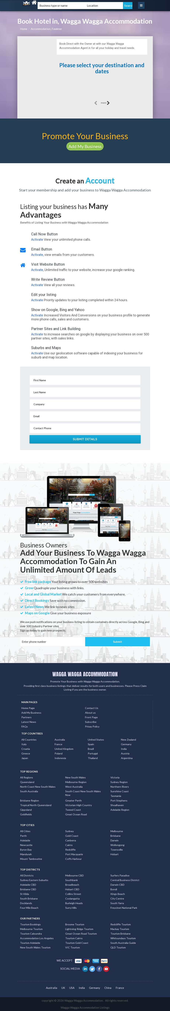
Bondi (113, 889)
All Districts (27, 875)
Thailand (93, 758)
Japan (24, 758)
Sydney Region (119, 782)
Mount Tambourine (31, 858)
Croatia (25, 748)
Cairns (69, 845)
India (124, 748)
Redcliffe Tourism (120, 924)
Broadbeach (72, 884)
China (107, 987)
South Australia (29, 791)
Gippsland (26, 809)
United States (96, 739)
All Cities (25, 831)
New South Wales (75, 777)
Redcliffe (70, 849)
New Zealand (128, 739)
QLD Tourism (118, 947)
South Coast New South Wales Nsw (83, 793)
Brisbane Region (29, 800)
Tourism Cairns (74, 938)
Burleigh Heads (74, 903)
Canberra (70, 840)
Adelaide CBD (28, 884)
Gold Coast (71, 835)
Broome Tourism (74, 924)
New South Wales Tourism (35, 947)
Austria (125, 753)
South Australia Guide (123, 942)
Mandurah (26, 854)
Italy (24, 744)
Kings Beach (117, 893)
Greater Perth (73, 800)
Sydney (69, 831)
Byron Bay (26, 849)
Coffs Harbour (73, 858)
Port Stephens (118, 800)
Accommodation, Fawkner (46, 28)
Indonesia (60, 758)
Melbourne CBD (74, 875)
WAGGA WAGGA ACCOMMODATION (85, 674)
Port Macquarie (74, 854)
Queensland (27, 782)
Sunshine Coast (119, 791)
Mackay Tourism (119, 929)
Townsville (116, 849)
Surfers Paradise (119, 875)
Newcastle (26, 845)
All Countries (29, 739)
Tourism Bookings (30, 924)
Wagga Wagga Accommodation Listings (85, 1007)
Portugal (93, 753)
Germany (126, 744)
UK (63, 987)
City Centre (117, 898)
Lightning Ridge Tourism (79, 929)
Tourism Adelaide (30, 942)
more (105, 103)
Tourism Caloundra (31, 933)
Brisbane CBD (28, 889)
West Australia (74, 786)
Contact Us (91, 708)
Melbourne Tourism (31, 929)
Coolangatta (72, 898)
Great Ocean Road (76, 814)
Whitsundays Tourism (123, 938)
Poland (59, 753)
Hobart (114, 854)
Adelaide (25, 840)
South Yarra (117, 903)
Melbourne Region (75, 782)
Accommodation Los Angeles (37, 938)
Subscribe (90, 721)
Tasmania (115, 795)
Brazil (91, 748)
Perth (23, 835)
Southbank (71, 880)
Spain (91, 744)
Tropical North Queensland (35, 805)
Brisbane (115, 835)
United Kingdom (64, 748)
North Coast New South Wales (37, 786)
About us (90, 712)
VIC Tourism (72, 947)
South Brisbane (29, 898)
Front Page (91, 717)
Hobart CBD (72, 889)
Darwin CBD (117, 884)
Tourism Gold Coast (76, 942)
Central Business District (124, 880)
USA (71, 987)
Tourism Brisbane (120, 933)
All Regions (26, 777)
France (58, 744)
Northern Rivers (119, 786)
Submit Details (85, 439)
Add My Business (85, 146)
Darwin (114, 840)
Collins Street (73, 893)
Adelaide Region (119, 809)
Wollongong (117, 845)
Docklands (26, 903)
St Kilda (24, 893)
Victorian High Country (78, 805)
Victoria (114, 777)
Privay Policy (92, 726)
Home (23, 28)
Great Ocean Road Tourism (81, 933)
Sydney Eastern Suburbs (34, 880)
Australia (60, 739)
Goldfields (26, 814)
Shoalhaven (117, 805)
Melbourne (116, 831)
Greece (25, 753)
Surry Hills (71, 907)
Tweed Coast (73, 809)
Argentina (127, 758)
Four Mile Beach (29, 907)
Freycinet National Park (123, 907)
